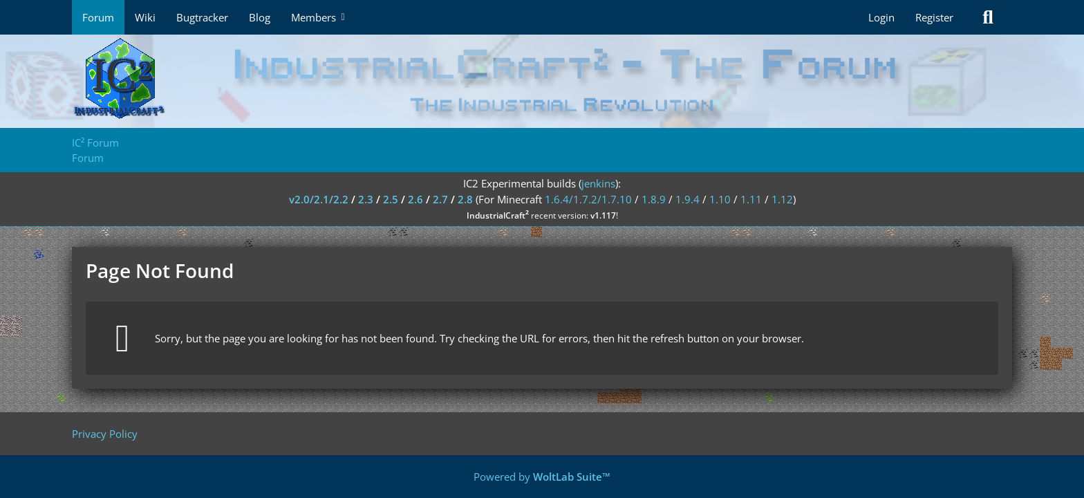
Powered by (542, 476)
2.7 (440, 199)
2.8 (465, 199)
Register (934, 17)
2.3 (365, 199)
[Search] (988, 17)
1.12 (782, 199)
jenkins (598, 183)
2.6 (415, 199)
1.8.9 (654, 199)
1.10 (720, 199)
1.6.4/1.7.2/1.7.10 (588, 199)
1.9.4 (687, 199)
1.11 (751, 199)
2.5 (390, 199)
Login (881, 17)
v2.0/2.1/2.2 (318, 199)
